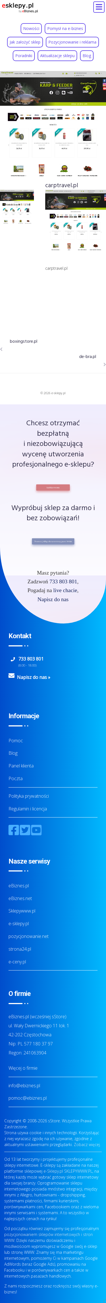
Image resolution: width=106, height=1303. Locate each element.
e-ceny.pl (17, 962)
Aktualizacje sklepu (57, 55)
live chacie (65, 590)
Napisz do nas (53, 599)
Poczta (15, 778)
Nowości (31, 28)
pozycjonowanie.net (28, 936)
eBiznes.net (20, 898)
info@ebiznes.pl (24, 1085)
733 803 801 (63, 581)
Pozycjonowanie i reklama (72, 42)
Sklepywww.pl (21, 911)
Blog (87, 55)
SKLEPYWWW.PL (78, 1171)
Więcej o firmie (23, 1068)
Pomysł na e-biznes (65, 28)
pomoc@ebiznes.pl (27, 1098)
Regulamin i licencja (27, 809)
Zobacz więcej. (87, 1144)
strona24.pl (19, 949)
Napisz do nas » (33, 677)
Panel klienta (21, 766)
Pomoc (15, 740)
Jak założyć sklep (25, 42)
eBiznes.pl (18, 886)
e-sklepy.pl (18, 923)
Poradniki (23, 55)
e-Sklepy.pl (53, 1171)
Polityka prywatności (28, 796)
